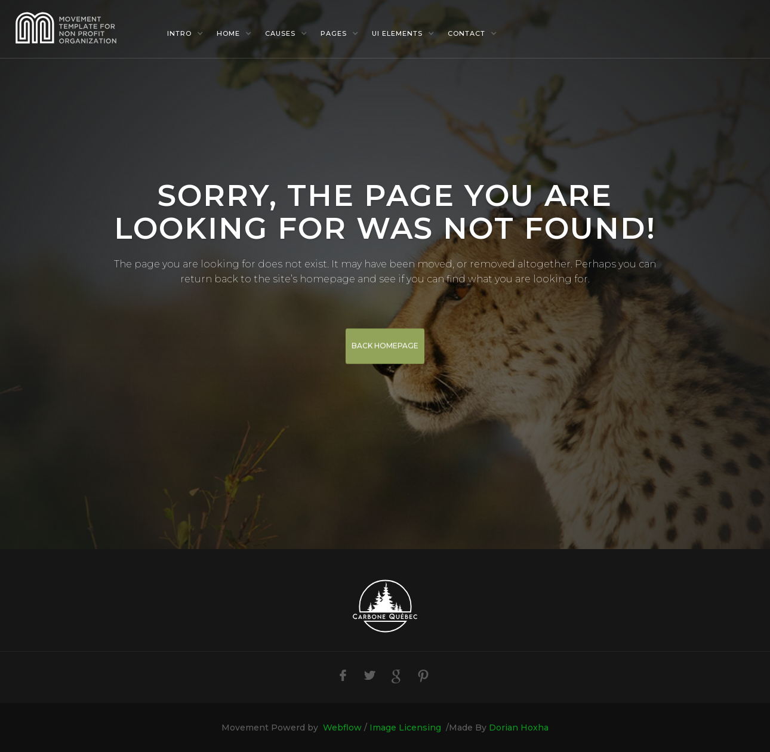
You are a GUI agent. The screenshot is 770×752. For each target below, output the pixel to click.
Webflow (342, 727)
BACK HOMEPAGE (385, 346)
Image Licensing (405, 727)
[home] (84, 29)
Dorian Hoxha (519, 727)
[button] (185, 33)
